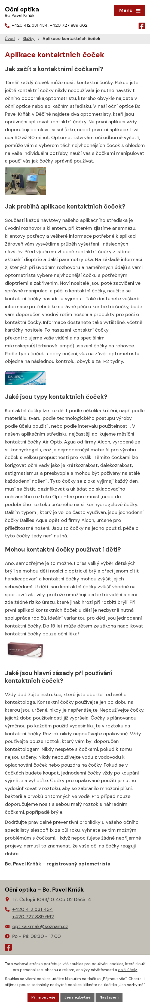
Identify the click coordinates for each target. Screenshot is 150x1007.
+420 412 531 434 (30, 25)
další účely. (127, 970)
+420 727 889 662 (68, 25)
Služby (29, 38)
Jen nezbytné (77, 997)
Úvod (10, 38)
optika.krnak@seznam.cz (36, 926)
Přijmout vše (43, 997)
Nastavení (109, 997)
